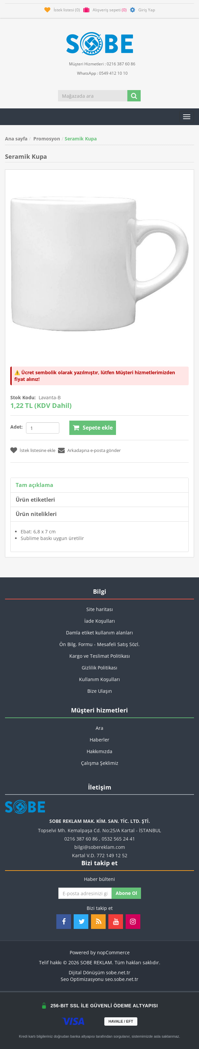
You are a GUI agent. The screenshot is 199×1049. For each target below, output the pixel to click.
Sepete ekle (98, 427)
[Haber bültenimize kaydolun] (85, 893)
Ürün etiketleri (35, 499)
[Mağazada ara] (93, 95)
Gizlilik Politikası (99, 667)
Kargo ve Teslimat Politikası (99, 656)
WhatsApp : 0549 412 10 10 (100, 73)
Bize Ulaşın (99, 691)
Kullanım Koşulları (99, 679)
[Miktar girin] (42, 428)
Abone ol (126, 893)
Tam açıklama (34, 485)
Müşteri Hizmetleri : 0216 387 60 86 (99, 63)
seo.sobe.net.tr (121, 979)
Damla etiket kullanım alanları (99, 632)
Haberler (99, 739)
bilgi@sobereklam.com (99, 847)
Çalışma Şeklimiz (99, 763)
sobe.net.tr (118, 972)
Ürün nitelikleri (36, 514)
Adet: (16, 427)
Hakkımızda (99, 751)
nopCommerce (113, 952)
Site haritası (99, 609)
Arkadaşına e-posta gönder (94, 450)
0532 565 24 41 (118, 839)
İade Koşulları (99, 621)
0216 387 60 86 (81, 839)
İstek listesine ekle (37, 450)
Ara (99, 728)
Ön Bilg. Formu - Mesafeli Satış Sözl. (99, 644)
